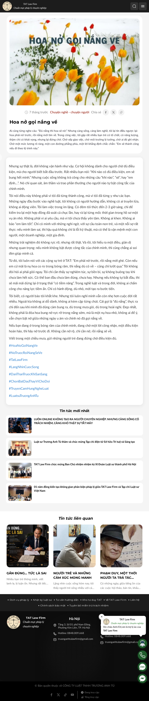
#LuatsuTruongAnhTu (23, 395)
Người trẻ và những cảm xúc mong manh (72, 575)
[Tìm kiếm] (134, 6)
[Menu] (143, 6)
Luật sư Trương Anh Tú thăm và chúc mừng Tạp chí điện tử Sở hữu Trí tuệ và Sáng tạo (84, 442)
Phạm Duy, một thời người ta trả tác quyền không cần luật (118, 575)
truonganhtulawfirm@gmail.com (75, 639)
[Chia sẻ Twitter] (113, 112)
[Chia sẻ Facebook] (106, 112)
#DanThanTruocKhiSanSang (28, 374)
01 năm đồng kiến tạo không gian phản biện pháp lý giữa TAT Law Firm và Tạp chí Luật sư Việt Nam (86, 489)
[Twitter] (58, 695)
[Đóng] (101, 616)
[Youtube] (72, 695)
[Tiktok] (65, 695)
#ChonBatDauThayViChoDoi (29, 381)
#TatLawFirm (18, 359)
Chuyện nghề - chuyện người (69, 112)
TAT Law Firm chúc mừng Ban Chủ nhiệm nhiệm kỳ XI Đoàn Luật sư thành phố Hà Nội (85, 464)
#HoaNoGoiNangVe (23, 345)
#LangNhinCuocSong (24, 367)
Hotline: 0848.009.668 (71, 633)
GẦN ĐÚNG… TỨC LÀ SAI (26, 573)
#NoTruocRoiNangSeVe (25, 352)
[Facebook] (51, 695)
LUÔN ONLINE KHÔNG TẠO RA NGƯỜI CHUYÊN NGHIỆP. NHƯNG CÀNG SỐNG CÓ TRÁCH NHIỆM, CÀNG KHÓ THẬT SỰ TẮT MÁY (86, 421)
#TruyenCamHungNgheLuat (29, 388)
